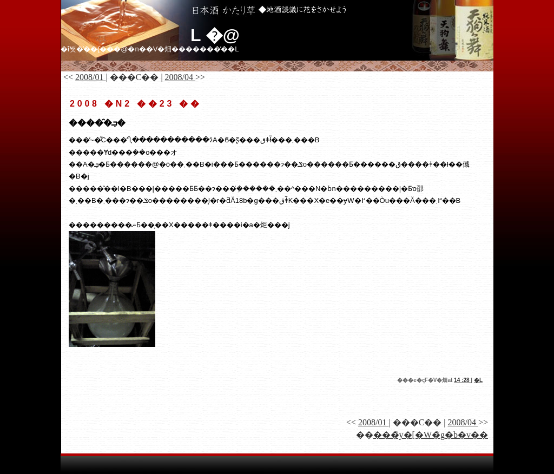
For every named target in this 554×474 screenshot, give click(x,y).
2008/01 (90, 77)
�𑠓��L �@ (215, 35)
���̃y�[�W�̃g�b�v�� (430, 434)
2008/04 (180, 77)
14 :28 (462, 380)
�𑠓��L (478, 380)
